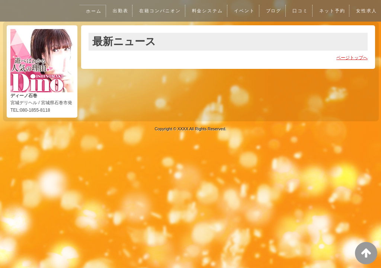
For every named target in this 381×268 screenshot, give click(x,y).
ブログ (273, 10)
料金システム (206, 10)
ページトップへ (352, 57)
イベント (243, 10)
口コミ (299, 10)
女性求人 (366, 10)
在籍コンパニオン (158, 10)
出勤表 (117, 10)
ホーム (91, 11)
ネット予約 (331, 10)
